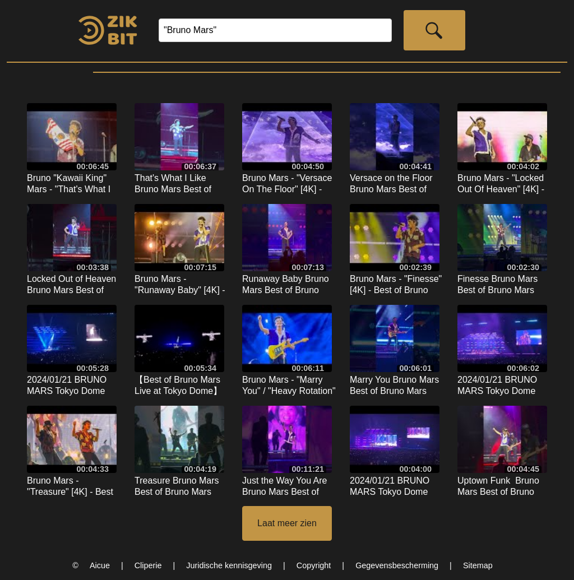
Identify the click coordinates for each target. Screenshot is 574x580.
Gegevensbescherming (396, 565)
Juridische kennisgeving (229, 565)
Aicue (100, 565)
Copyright (314, 565)
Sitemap (478, 565)
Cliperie (148, 565)
